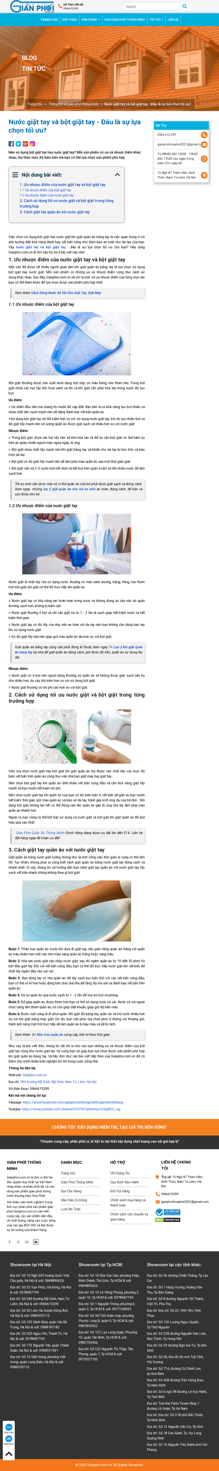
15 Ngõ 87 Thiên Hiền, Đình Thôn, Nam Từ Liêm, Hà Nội (176, 175)
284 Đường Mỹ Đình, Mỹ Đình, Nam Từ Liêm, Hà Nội (58, 1082)
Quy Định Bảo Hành (124, 1182)
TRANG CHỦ (50, 19)
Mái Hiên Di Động (74, 1200)
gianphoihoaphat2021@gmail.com (181, 144)
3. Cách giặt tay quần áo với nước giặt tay (55, 212)
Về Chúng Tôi (120, 1173)
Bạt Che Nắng (71, 1191)
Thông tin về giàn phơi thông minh (73, 104)
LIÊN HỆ (173, 19)
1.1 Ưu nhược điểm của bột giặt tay (45, 190)
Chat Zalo (9, 1429)
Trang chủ (35, 104)
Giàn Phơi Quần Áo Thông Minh (40, 833)
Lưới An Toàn (70, 1209)
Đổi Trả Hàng (120, 1191)
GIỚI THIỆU (69, 19)
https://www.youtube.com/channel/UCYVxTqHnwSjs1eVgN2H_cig (71, 1109)
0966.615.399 (166, 135)
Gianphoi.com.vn (35, 1075)
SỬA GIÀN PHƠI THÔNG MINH (124, 19)
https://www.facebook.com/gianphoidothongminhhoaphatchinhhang (73, 1102)
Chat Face (9, 1440)
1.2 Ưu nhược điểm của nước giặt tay (46, 195)
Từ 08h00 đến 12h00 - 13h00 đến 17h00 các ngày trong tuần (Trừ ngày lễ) (177, 158)
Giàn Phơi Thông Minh (77, 1182)
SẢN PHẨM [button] (89, 19)
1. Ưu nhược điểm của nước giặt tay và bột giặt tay (62, 185)
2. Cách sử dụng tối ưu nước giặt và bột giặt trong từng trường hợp (66, 203)
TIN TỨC (155, 19)
